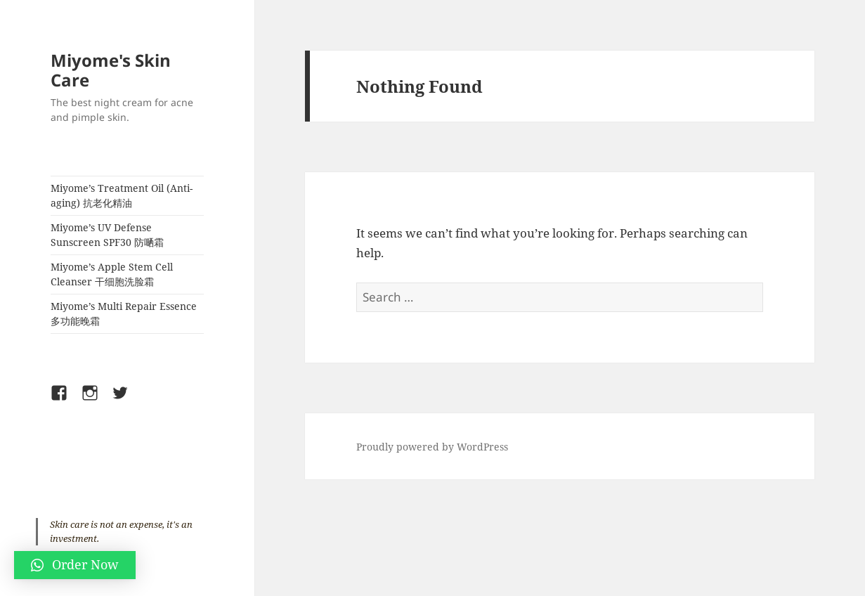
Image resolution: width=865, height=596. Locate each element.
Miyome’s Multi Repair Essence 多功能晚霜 (124, 313)
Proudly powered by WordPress (432, 446)
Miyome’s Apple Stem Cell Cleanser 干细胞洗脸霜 (112, 274)
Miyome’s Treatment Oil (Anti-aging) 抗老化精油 (122, 195)
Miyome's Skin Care (111, 69)
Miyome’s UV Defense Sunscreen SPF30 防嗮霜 (107, 235)
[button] (75, 565)
